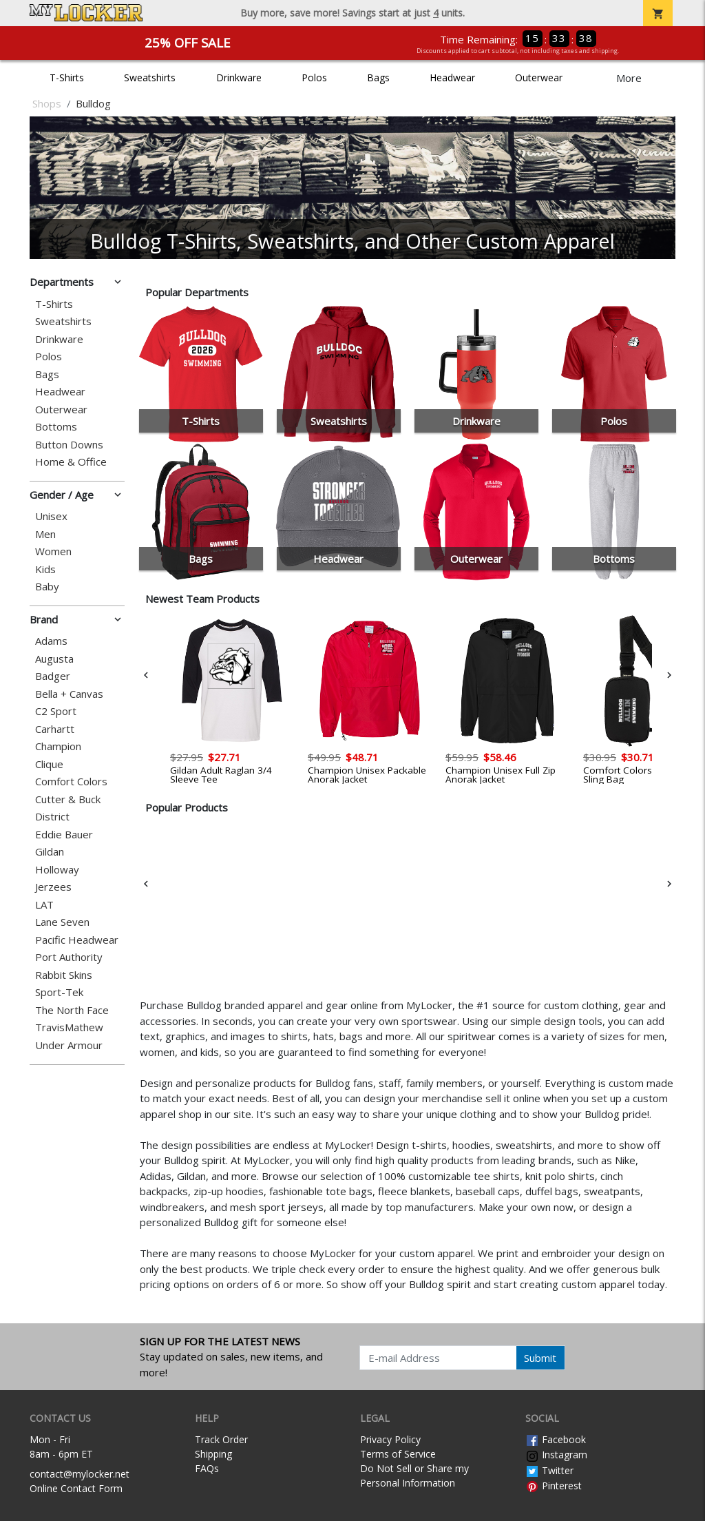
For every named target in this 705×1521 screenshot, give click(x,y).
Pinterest (553, 1485)
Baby (47, 586)
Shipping (213, 1453)
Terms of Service (398, 1453)
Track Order (221, 1439)
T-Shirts (67, 77)
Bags (378, 77)
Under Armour (69, 1045)
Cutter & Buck (68, 799)
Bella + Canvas (69, 694)
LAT (44, 905)
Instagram (556, 1454)
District (52, 816)
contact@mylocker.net (79, 1473)
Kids (45, 569)
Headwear (452, 77)
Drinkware (239, 77)
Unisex (51, 516)
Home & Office (71, 462)
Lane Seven (62, 922)
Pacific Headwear (76, 940)
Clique (49, 764)
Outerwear (538, 77)
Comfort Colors (71, 781)
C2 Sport (55, 711)
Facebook (555, 1439)
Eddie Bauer (64, 834)
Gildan (49, 852)
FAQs (207, 1468)
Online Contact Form (76, 1488)
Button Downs (69, 445)
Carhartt (54, 729)
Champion (58, 746)
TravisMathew (69, 1027)
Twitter (549, 1470)
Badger (52, 676)
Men (45, 534)
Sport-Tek (59, 992)
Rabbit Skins (63, 975)
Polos (314, 77)
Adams (51, 641)
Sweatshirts (150, 77)
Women (53, 551)
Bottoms (56, 427)
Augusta (54, 659)
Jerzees (53, 887)
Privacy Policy (390, 1439)
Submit (540, 1358)
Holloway (57, 870)
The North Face (72, 1010)
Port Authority (69, 957)
